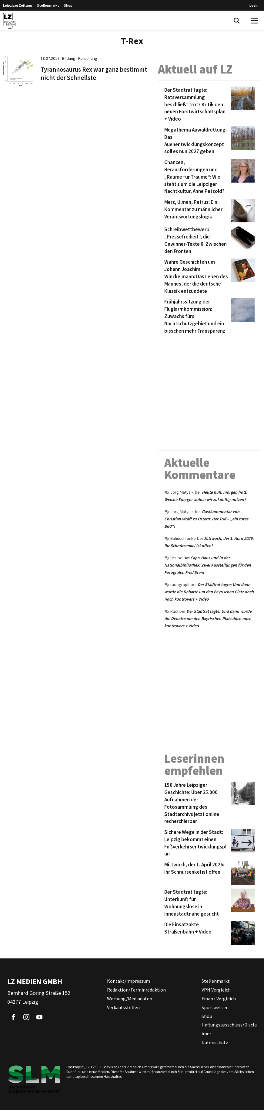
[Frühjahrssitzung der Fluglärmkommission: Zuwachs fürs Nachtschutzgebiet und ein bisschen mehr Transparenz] (196, 316)
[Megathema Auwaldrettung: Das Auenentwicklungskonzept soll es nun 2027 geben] (196, 140)
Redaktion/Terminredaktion (136, 990)
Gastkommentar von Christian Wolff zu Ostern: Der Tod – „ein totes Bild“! (206, 519)
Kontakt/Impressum (128, 981)
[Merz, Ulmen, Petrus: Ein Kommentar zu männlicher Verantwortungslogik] (196, 210)
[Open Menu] (254, 20)
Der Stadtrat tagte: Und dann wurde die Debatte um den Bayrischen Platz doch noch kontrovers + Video (209, 592)
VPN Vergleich (216, 990)
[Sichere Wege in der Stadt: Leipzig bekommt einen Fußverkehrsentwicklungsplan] (196, 843)
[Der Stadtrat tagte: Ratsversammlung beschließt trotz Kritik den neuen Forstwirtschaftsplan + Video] (196, 105)
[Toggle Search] (237, 21)
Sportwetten (215, 1007)
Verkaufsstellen (123, 1007)
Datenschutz (215, 1042)
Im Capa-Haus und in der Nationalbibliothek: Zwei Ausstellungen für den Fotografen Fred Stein (207, 565)
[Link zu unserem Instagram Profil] (26, 1017)
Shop (68, 5)
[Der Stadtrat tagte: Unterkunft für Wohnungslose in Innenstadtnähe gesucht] (196, 903)
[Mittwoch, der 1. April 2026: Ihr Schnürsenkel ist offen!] (196, 873)
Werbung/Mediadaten (129, 998)
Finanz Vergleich (219, 998)
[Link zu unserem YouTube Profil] (39, 1017)
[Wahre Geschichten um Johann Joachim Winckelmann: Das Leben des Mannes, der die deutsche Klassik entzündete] (196, 277)
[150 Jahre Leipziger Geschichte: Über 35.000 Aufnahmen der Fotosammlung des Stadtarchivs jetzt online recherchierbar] (196, 803)
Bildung (68, 58)
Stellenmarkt (48, 5)
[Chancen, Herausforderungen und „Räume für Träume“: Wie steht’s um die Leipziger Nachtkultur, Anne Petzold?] (196, 177)
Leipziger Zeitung (17, 5)
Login (254, 5)
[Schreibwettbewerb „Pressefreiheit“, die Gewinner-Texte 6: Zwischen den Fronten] (196, 240)
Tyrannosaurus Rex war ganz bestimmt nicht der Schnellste (94, 74)
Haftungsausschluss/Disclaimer (229, 1029)
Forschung (87, 58)
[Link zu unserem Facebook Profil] (13, 1017)
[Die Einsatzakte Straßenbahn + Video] (196, 933)
